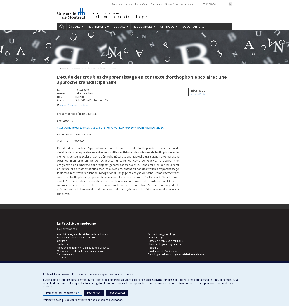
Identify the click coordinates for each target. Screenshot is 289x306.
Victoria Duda (198, 94)
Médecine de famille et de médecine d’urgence (83, 247)
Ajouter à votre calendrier (72, 105)
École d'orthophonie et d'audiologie (120, 16)
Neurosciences (65, 254)
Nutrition (62, 257)
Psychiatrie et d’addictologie (163, 251)
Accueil (61, 26)
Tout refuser (94, 292)
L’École (120, 26)
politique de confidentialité (71, 300)
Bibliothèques (142, 4)
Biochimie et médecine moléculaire (76, 237)
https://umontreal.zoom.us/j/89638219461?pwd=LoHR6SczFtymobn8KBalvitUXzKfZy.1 (111, 127)
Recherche (97, 26)
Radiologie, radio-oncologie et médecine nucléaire (176, 254)
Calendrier (74, 68)
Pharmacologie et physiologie (164, 244)
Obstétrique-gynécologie (162, 234)
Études (75, 26)
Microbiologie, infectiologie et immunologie (80, 251)
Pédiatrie (153, 247)
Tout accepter (116, 292)
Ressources (143, 26)
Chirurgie (62, 240)
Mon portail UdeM (184, 4)
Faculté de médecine (106, 13)
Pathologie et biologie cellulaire (165, 240)
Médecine (62, 244)
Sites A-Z (169, 4)
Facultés (129, 4)
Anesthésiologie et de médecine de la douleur (82, 234)
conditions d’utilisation (109, 300)
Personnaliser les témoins (62, 293)
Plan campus (157, 4)
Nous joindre (193, 26)
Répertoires (117, 4)
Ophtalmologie (156, 237)
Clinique (167, 26)
